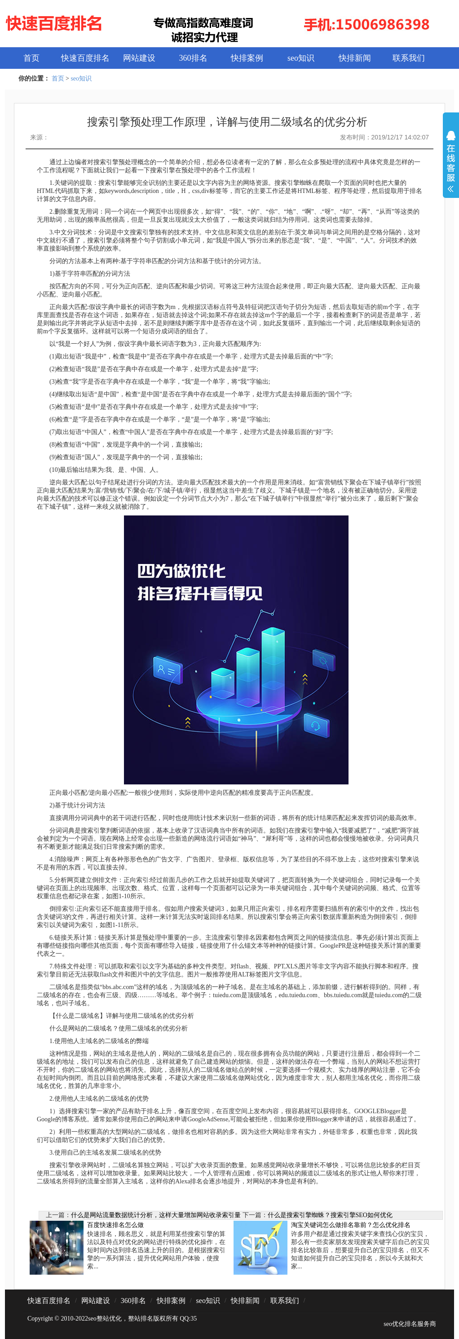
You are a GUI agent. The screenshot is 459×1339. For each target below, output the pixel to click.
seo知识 (300, 58)
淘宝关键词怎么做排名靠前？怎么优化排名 (350, 1225)
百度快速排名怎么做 (115, 1225)
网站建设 (139, 58)
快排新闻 (355, 58)
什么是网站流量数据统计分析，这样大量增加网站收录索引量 (156, 1215)
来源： (39, 137)
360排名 (193, 58)
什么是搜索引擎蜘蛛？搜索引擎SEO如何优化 (330, 1215)
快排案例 (247, 58)
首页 (31, 58)
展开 (451, 167)
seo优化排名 (400, 1324)
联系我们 (409, 58)
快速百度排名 (85, 58)
